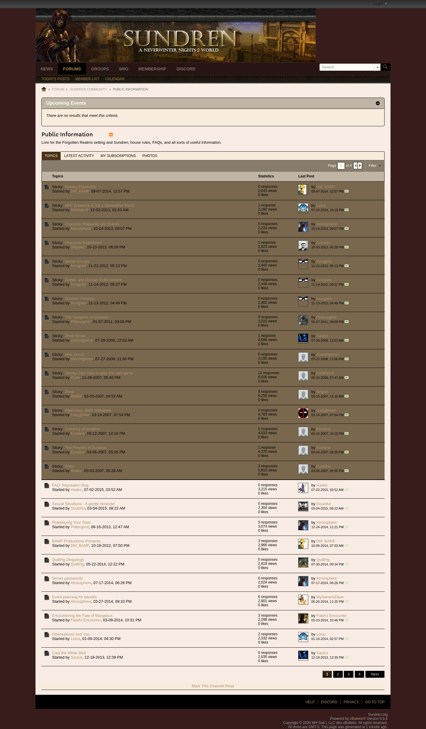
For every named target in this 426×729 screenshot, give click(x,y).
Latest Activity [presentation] (79, 156)
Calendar (115, 79)
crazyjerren (80, 415)
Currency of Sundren (82, 429)
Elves (69, 466)
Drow (69, 391)
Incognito (78, 266)
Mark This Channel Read (213, 686)
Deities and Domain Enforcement (93, 280)
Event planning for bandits (74, 597)
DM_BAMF (80, 191)
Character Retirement (83, 242)
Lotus (321, 205)
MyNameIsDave (330, 597)
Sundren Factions (80, 298)
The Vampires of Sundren (86, 317)
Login (380, 4)
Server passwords (67, 578)
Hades (76, 489)
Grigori (322, 391)
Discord (186, 69)
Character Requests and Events (92, 224)
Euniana (78, 433)
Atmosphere (80, 228)
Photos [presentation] (149, 156)
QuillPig (77, 564)
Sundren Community (88, 89)
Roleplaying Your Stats (71, 522)
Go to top (375, 702)
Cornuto (323, 242)
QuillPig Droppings (68, 559)
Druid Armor (75, 336)
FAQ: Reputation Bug (70, 485)
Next (375, 674)
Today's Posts (55, 79)
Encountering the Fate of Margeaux (82, 615)
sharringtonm (82, 340)
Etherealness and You (71, 634)
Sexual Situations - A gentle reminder (83, 504)
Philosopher (81, 321)
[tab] (51, 155)
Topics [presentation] (51, 156)
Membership (152, 69)
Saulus (322, 336)
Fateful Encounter (86, 620)
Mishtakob (79, 210)
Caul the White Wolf (69, 653)
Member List (87, 79)
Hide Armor (74, 354)
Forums (72, 69)
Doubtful (78, 508)
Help (310, 702)
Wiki (123, 69)
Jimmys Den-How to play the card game (99, 373)
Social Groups (77, 261)
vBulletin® (358, 719)
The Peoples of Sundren (85, 447)
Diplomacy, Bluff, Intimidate (88, 410)
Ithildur (76, 396)
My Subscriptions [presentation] (118, 156)
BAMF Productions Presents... (78, 541)
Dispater (78, 247)
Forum (58, 89)
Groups (100, 69)
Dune (75, 377)
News (47, 69)
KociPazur (325, 373)
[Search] (350, 67)
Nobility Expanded (80, 187)
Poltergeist (80, 527)
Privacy (351, 702)
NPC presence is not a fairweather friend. (100, 205)
